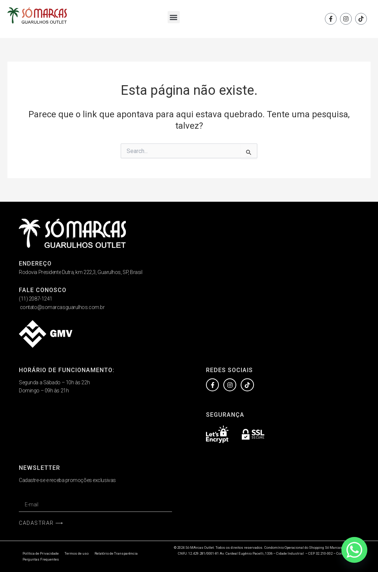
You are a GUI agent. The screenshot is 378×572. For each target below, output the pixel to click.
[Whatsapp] (354, 550)
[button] (174, 17)
